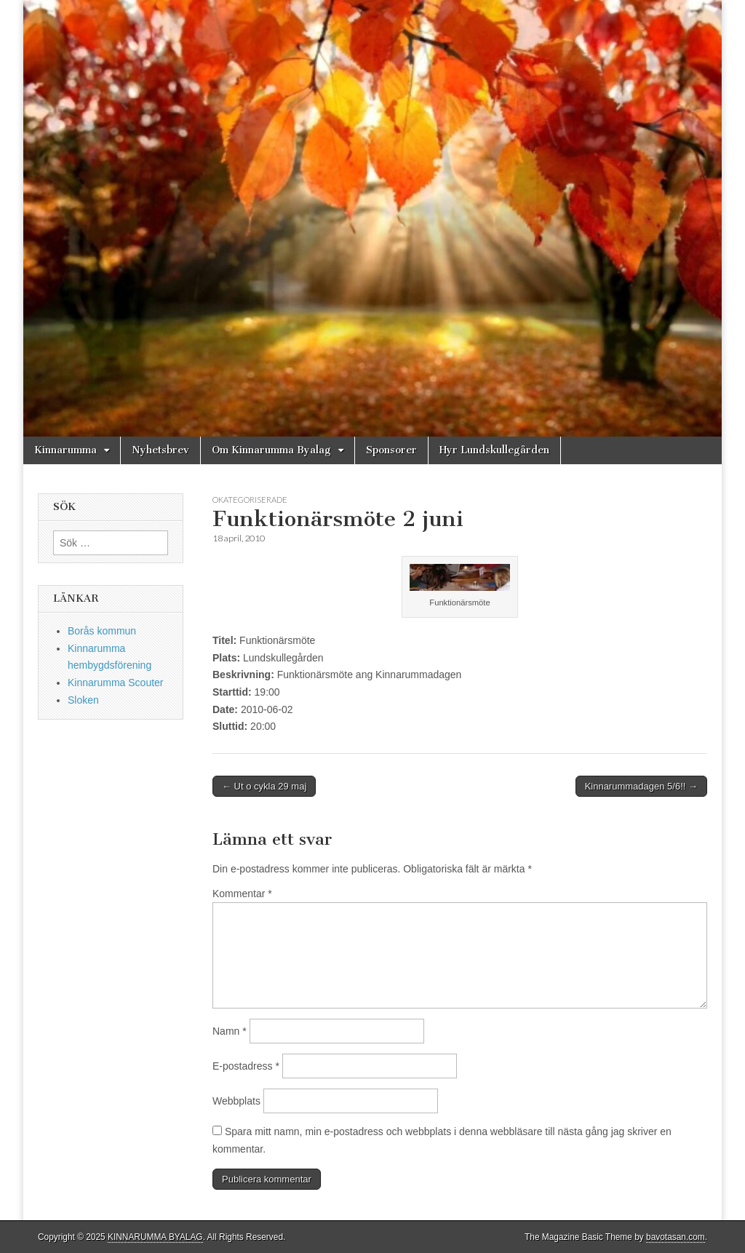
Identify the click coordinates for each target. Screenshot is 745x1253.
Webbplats (236, 1101)
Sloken (83, 700)
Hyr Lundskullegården (494, 450)
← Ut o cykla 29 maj (264, 786)
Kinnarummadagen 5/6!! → (641, 786)
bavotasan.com (675, 1237)
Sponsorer (391, 450)
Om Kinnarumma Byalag (271, 450)
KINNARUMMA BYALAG (155, 1237)
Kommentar (242, 893)
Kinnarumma (65, 450)
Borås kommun (102, 631)
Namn (229, 1031)
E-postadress (245, 1066)
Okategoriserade (249, 499)
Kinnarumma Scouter (116, 682)
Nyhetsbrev (160, 450)
